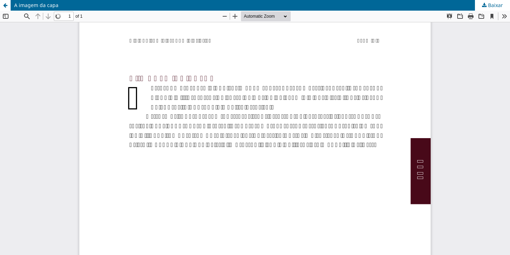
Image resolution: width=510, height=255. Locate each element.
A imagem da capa (36, 5)
